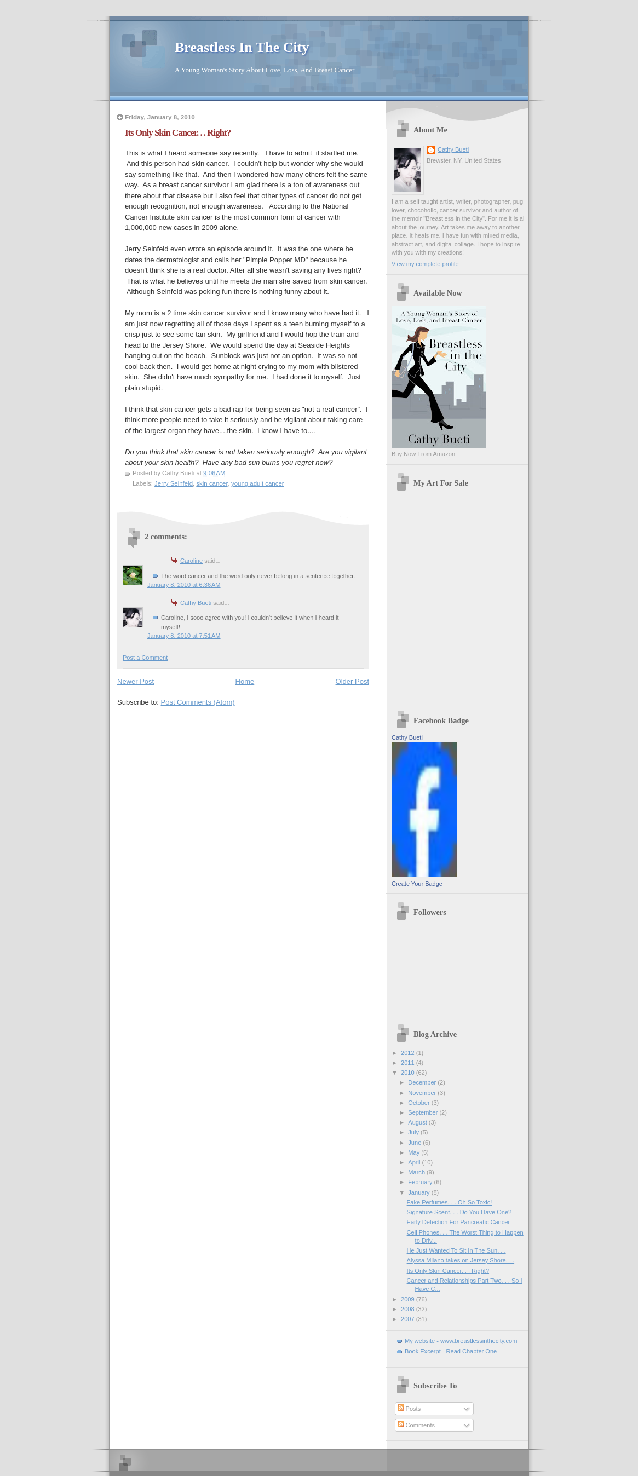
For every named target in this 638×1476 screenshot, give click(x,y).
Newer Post (135, 681)
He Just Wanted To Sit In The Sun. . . (456, 1250)
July (414, 1132)
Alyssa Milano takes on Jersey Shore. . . (460, 1260)
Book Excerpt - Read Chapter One (451, 1351)
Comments (416, 1425)
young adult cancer (257, 483)
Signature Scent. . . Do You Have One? (459, 1212)
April (415, 1162)
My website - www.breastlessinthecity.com (461, 1340)
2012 (408, 1053)
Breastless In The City (242, 47)
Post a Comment (145, 657)
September (423, 1112)
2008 (408, 1309)
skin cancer (211, 483)
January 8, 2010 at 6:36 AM (184, 584)
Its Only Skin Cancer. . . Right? (178, 133)
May (414, 1152)
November (423, 1092)
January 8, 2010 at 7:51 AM (184, 635)
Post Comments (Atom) (198, 702)
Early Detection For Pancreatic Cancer (458, 1222)
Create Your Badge (417, 883)
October (419, 1102)
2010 (408, 1072)
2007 (408, 1319)
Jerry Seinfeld (173, 483)
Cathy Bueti (195, 602)
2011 (408, 1062)
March (417, 1172)
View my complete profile (425, 264)
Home (245, 681)
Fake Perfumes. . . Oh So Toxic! (449, 1202)
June (415, 1142)
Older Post (352, 681)
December (423, 1082)
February (421, 1182)
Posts (409, 1408)
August (418, 1122)
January (419, 1192)
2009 (408, 1299)
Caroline (191, 560)
